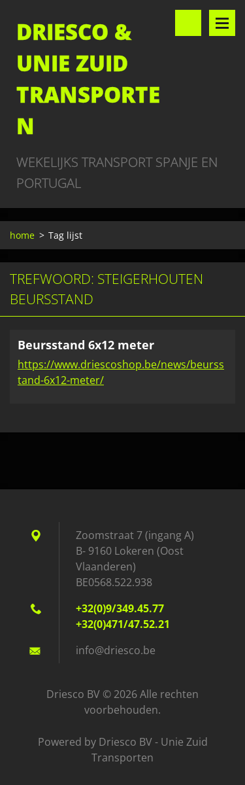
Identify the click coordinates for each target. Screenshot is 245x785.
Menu (222, 23)
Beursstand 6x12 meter (86, 345)
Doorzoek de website (188, 23)
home (22, 235)
